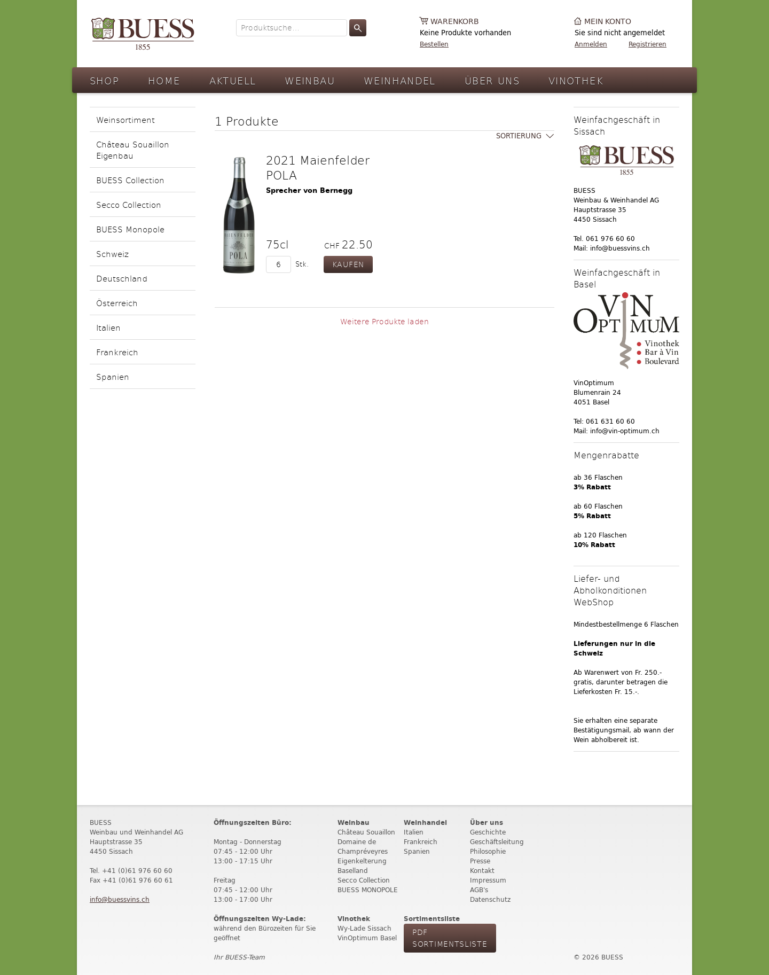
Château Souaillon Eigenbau (132, 149)
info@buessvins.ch (120, 899)
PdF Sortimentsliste (450, 938)
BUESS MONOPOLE (368, 890)
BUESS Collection (130, 179)
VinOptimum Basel (367, 938)
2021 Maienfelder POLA (318, 167)
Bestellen (434, 44)
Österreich (117, 302)
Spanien (112, 376)
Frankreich (117, 351)
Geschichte (488, 832)
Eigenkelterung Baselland (362, 866)
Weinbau (310, 80)
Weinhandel (400, 80)
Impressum (488, 880)
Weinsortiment (125, 119)
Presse (480, 861)
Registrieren (647, 44)
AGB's (479, 890)
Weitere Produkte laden (384, 321)
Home (164, 80)
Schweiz (112, 253)
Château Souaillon (366, 832)
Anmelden (591, 44)
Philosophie (488, 851)
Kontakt (482, 870)
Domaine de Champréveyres (363, 846)
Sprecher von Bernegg (309, 190)
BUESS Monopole (130, 229)
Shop (105, 80)
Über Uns (492, 80)
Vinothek (575, 80)
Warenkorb (454, 21)
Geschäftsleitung (497, 842)
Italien (108, 327)
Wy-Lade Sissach (364, 928)
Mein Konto (607, 21)
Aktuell (232, 80)
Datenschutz (490, 899)
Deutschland (121, 278)
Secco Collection (128, 204)
